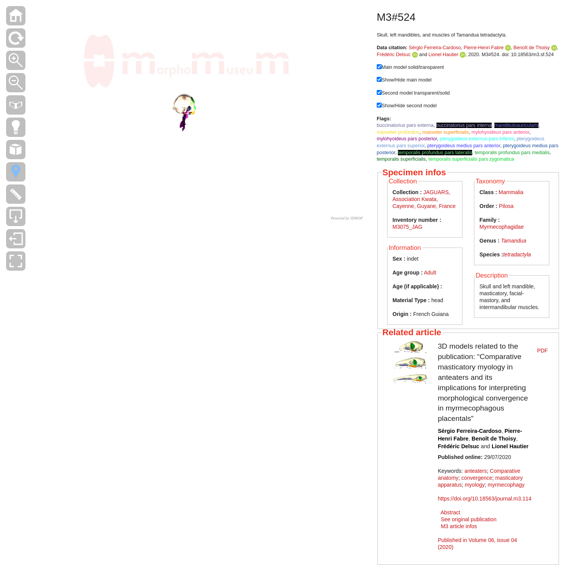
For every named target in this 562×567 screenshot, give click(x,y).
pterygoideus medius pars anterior (463, 145)
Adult (430, 272)
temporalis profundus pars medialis (512, 152)
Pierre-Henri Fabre (484, 47)
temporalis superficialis (401, 159)
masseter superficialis (445, 132)
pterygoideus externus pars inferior (477, 138)
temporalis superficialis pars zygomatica (471, 159)
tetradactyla (517, 254)
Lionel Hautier (444, 54)
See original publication (469, 519)
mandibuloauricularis (516, 125)
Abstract (450, 512)
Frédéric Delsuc (394, 54)
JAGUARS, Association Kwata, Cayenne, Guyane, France (424, 199)
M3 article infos (459, 526)
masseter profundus (398, 132)
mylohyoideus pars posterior (407, 138)
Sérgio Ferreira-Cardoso (435, 47)
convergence (476, 478)
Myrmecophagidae (501, 227)
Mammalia (511, 192)
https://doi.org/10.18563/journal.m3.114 (485, 499)
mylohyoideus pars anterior (500, 132)
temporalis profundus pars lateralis (435, 152)
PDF (542, 351)
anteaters (475, 471)
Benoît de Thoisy (532, 47)
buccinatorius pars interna (464, 125)
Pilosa (506, 206)
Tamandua (513, 241)
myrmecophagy (506, 485)
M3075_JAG (407, 227)
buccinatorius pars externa (405, 125)
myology (475, 485)
